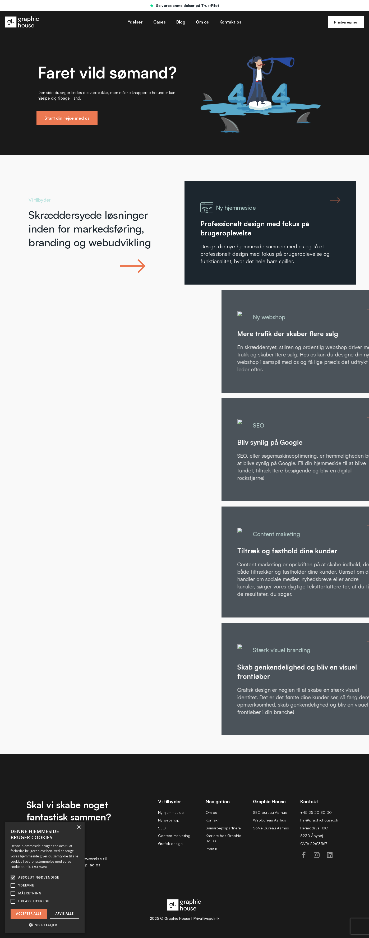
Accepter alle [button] (28, 913)
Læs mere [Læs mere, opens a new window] (39, 867)
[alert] (45, 877)
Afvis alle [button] (64, 913)
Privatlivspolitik (206, 918)
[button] (45, 924)
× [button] (79, 827)
